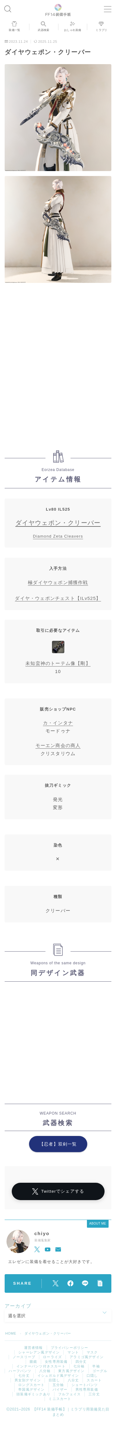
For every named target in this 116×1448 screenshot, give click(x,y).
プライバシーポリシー (69, 1347)
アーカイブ (18, 1306)
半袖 (96, 1366)
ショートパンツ (84, 1385)
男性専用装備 (86, 1389)
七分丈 (24, 1375)
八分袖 (45, 1371)
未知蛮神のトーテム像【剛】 (58, 663)
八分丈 (73, 1380)
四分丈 (81, 1361)
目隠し (54, 1380)
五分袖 (58, 1385)
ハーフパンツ (20, 1371)
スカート (94, 1380)
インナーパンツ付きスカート (41, 1366)
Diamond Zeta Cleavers (58, 536)
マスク (92, 1352)
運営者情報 (33, 1347)
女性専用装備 (56, 1361)
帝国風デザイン (31, 1389)
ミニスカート (60, 1399)
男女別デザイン (28, 1380)
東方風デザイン (71, 1371)
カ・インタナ (58, 722)
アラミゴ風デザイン (87, 1357)
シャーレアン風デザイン (39, 1352)
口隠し (92, 1375)
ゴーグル (100, 1371)
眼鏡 (33, 1361)
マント (73, 1352)
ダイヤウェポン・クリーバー (58, 522)
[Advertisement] (58, 368)
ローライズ (52, 1357)
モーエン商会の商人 (58, 745)
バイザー (60, 1389)
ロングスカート (31, 1385)
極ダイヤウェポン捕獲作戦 (58, 582)
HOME (10, 1333)
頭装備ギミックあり (33, 1394)
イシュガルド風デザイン (58, 1375)
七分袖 (79, 1366)
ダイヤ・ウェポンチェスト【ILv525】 (58, 598)
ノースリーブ (24, 1357)
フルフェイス (69, 1394)
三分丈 (94, 1394)
